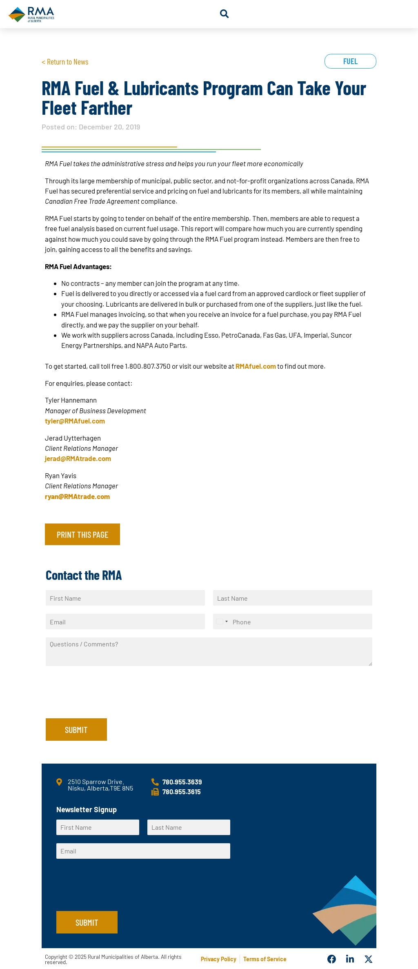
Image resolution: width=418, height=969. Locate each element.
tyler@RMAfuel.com (75, 421)
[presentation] (108, 704)
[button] (224, 14)
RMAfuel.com (256, 366)
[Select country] (221, 621)
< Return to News (65, 61)
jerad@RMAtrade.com (78, 458)
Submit (76, 729)
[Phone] (292, 621)
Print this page (82, 534)
